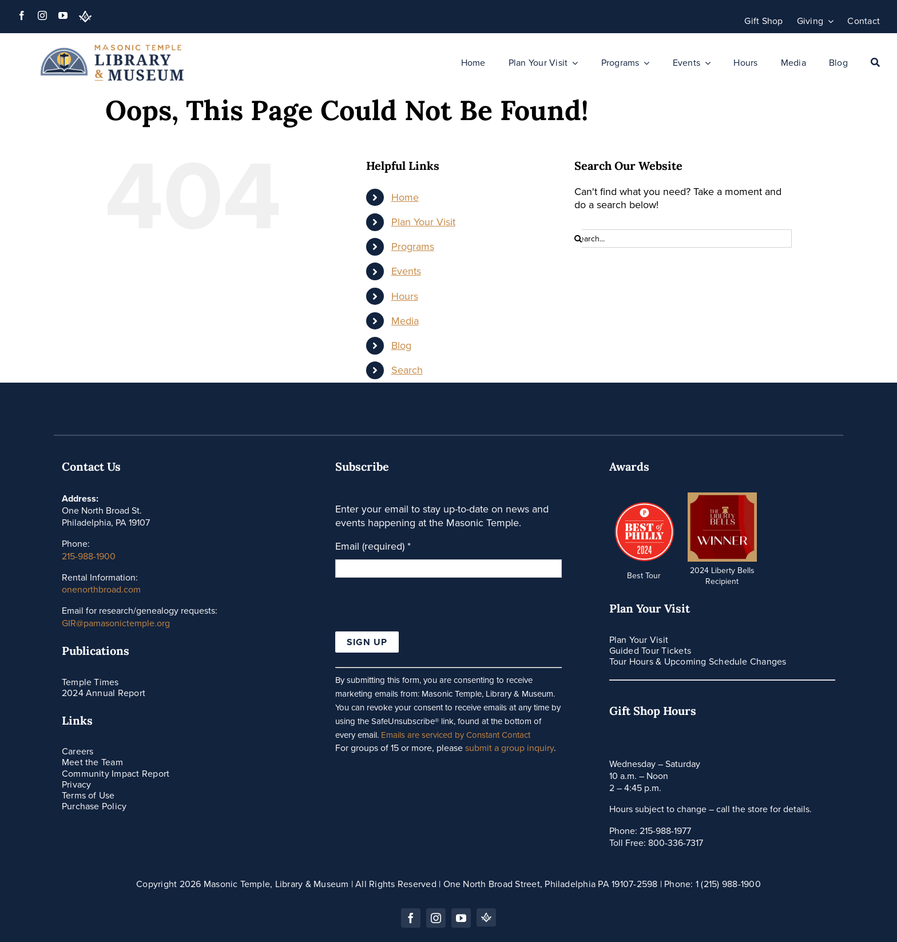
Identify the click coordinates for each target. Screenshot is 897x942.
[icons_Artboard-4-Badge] (643, 502)
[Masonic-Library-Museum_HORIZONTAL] (112, 49)
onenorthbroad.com (101, 589)
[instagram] (42, 15)
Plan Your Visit (423, 221)
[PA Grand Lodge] (85, 16)
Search (407, 370)
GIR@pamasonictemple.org (116, 623)
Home (405, 197)
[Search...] (683, 238)
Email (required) (373, 547)
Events (406, 271)
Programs (412, 246)
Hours (404, 296)
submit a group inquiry (509, 747)
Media (405, 320)
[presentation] (422, 609)
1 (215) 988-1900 (728, 884)
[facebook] (21, 15)
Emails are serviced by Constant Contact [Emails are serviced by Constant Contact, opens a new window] (455, 735)
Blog (401, 345)
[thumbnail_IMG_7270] (722, 497)
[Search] (875, 63)
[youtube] (63, 15)
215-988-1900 (89, 556)
